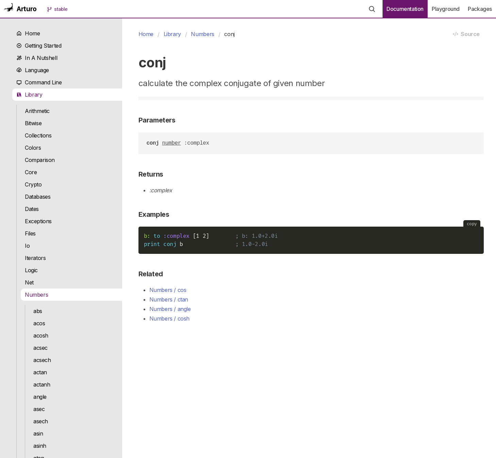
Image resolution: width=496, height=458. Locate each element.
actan (40, 372)
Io (27, 245)
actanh (41, 384)
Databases (38, 196)
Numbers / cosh (169, 318)
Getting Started (38, 45)
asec (39, 409)
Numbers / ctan (168, 299)
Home (28, 33)
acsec (40, 347)
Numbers (36, 294)
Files (30, 233)
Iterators (35, 258)
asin (38, 433)
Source (466, 34)
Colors (33, 147)
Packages (480, 8)
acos (39, 323)
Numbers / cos (167, 290)
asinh (39, 445)
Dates (32, 209)
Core (31, 172)
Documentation (405, 8)
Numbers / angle (170, 309)
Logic (31, 270)
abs (37, 311)
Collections (38, 135)
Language (32, 70)
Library (29, 94)
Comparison (40, 160)
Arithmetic (37, 111)
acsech (42, 360)
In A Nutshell (36, 57)
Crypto (33, 184)
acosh (40, 335)
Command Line (39, 82)
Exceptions (38, 221)
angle (40, 396)
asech (40, 421)
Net (29, 282)
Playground (446, 8)
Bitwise (33, 123)
